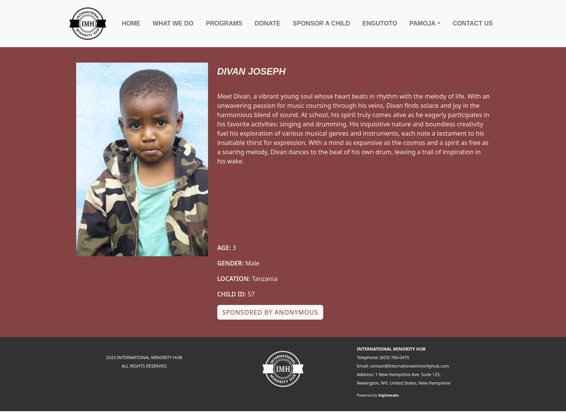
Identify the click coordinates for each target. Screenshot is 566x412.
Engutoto (379, 23)
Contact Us (473, 23)
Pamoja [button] (422, 23)
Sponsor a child (321, 23)
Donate (267, 23)
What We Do (173, 23)
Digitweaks (388, 395)
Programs (224, 23)
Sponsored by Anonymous (270, 312)
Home (131, 23)
